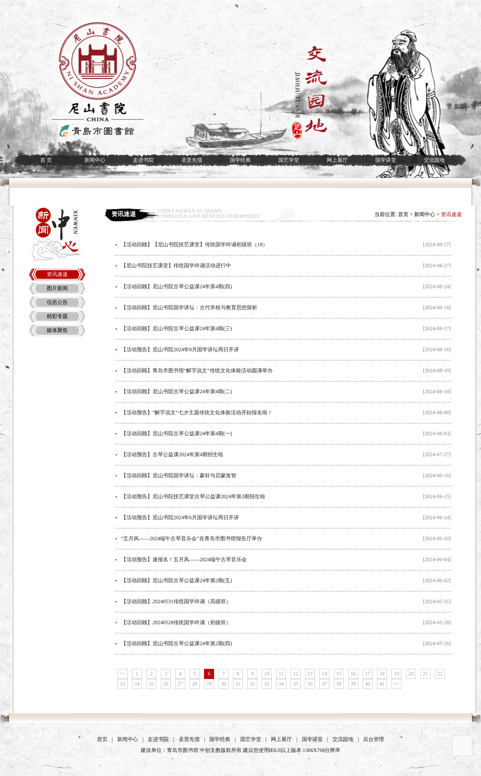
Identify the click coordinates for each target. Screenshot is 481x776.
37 (324, 684)
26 (166, 684)
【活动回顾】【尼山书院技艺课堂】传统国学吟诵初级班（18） (194, 244)
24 (137, 684)
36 (310, 684)
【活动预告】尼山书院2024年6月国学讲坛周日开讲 (180, 517)
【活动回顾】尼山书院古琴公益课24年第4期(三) (176, 328)
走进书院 (143, 160)
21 (425, 674)
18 (382, 674)
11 (281, 674)
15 (339, 674)
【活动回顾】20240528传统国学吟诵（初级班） (176, 622)
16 (353, 674)
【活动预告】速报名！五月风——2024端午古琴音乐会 (184, 559)
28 (194, 684)
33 (267, 684)
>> (397, 684)
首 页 (46, 160)
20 (411, 674)
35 (295, 684)
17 (367, 674)
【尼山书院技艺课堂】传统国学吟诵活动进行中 (176, 265)
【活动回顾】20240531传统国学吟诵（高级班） (176, 601)
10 (267, 674)
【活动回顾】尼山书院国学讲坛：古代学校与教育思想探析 (189, 307)
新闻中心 (94, 160)
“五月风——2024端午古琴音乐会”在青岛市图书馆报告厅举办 (191, 538)
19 (396, 674)
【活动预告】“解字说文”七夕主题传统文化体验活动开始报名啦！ (197, 412)
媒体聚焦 (57, 330)
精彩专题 (57, 316)
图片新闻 (57, 288)
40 (367, 684)
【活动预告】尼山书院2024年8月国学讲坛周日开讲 (180, 349)
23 (122, 684)
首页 (403, 214)
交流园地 (434, 160)
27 (180, 684)
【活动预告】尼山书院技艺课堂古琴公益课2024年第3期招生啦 (193, 496)
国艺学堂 (288, 160)
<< (123, 674)
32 (252, 684)
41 (382, 684)
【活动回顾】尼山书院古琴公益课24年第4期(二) (176, 391)
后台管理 (373, 739)
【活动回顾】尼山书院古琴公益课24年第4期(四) (176, 286)
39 (353, 684)
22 (440, 674)
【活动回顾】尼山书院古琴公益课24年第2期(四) (176, 643)
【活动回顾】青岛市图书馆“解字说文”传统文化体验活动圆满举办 (197, 370)
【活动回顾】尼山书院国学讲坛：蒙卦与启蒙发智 (178, 475)
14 (324, 674)
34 (281, 684)
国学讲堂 (385, 160)
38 (339, 684)
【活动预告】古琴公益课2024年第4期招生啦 (172, 454)
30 (223, 684)
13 (310, 674)
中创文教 (210, 750)
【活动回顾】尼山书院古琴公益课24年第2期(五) (176, 580)
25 (151, 684)
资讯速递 (57, 274)
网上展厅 (337, 160)
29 (209, 684)
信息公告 (57, 302)
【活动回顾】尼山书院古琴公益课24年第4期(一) (176, 433)
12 (295, 674)
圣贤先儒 (191, 160)
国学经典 (240, 160)
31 (238, 684)
